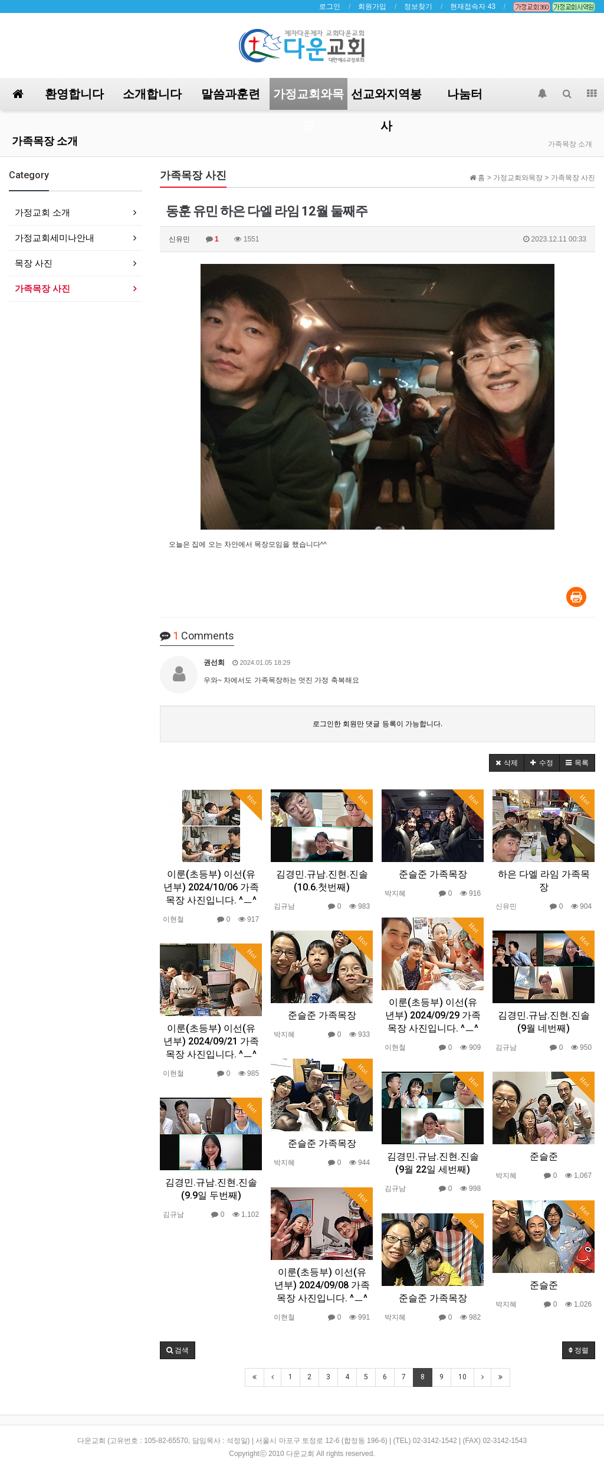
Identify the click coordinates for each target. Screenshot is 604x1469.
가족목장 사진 (42, 288)
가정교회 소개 (42, 212)
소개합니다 (152, 94)
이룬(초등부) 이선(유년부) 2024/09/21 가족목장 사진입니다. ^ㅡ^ (211, 1041)
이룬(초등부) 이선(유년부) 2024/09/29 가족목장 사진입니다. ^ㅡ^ (433, 1015)
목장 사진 (33, 263)
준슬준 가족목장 (433, 874)
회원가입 (372, 6)
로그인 (329, 6)
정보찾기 (418, 6)
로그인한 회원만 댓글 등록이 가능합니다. (378, 724)
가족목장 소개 (45, 141)
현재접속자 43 (472, 6)
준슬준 (544, 1156)
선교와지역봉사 (386, 98)
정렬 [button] (579, 1350)
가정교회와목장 (308, 98)
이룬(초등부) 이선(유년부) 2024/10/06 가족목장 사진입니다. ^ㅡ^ (211, 887)
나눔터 (464, 94)
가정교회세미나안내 (54, 238)
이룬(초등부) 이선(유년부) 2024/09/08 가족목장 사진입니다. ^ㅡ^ (322, 1285)
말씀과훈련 (230, 94)
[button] (506, 763)
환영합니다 (74, 94)
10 (462, 1377)
